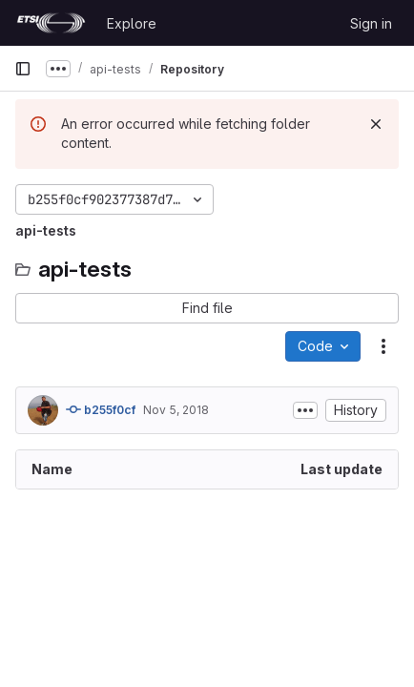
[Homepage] (51, 23)
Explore (131, 23)
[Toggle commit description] (305, 410)
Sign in (371, 23)
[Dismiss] (375, 124)
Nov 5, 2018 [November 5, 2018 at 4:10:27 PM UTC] (176, 410)
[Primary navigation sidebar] (23, 68)
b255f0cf (100, 409)
